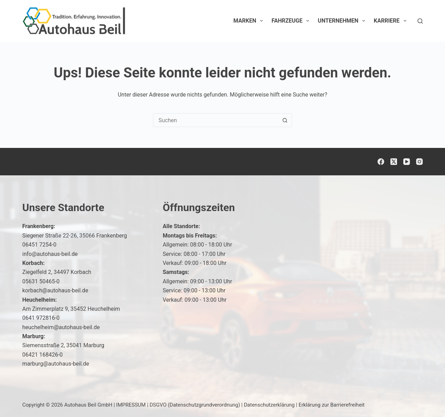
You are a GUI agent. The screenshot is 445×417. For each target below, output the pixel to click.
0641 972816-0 (40, 318)
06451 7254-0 (39, 244)
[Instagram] (419, 161)
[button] (422, 397)
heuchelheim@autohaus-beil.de (61, 327)
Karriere (391, 21)
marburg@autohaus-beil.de (55, 363)
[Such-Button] (285, 120)
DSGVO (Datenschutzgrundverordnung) (194, 405)
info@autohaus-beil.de (50, 254)
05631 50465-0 (40, 281)
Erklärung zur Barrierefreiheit (332, 405)
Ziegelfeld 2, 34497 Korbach (56, 272)
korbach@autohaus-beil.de (55, 290)
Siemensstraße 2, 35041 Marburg (63, 345)
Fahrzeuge (292, 21)
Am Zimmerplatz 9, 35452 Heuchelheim (71, 309)
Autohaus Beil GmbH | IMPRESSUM (105, 405)
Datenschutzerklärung (269, 405)
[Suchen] (420, 21)
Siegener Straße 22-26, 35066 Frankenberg (74, 235)
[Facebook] (381, 161)
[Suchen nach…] (215, 120)
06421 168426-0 (42, 354)
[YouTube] (406, 161)
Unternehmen (343, 21)
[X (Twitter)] (393, 161)
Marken (249, 21)
